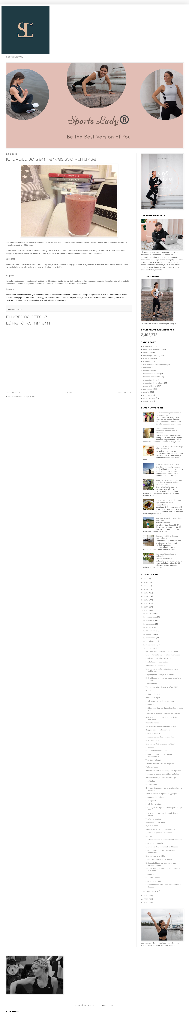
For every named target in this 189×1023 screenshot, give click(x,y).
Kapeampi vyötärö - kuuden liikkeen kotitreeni (167, 537)
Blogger (111, 1005)
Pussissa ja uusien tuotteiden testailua (162, 774)
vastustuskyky (149, 398)
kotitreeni (147, 368)
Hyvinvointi (147, 346)
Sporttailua (150, 781)
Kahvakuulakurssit (153, 881)
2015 (146, 603)
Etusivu (69, 392)
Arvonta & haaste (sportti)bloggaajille (161, 793)
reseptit (146, 395)
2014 (146, 607)
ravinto (19, 309)
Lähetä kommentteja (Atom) (23, 396)
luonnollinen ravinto (151, 374)
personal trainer (150, 386)
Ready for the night (154, 804)
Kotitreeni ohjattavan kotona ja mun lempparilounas (161, 864)
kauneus (146, 362)
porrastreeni (148, 389)
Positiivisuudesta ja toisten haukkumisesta (164, 840)
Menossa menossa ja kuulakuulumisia (162, 651)
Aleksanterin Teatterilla (155, 822)
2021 (146, 582)
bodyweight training (151, 355)
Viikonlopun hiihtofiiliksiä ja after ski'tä (162, 687)
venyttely (147, 401)
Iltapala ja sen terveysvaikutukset (160, 674)
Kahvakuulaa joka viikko (155, 856)
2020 (146, 586)
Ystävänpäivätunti (153, 760)
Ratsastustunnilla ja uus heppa (159, 859)
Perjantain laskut (153, 694)
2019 (146, 589)
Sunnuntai (150, 874)
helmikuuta (151, 648)
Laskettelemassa (153, 878)
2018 (146, 593)
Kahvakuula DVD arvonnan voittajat (160, 744)
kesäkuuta (150, 634)
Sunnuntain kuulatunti (155, 797)
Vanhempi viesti (124, 392)
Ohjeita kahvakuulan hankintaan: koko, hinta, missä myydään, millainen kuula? (169, 482)
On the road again (153, 698)
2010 (146, 903)
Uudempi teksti (13, 392)
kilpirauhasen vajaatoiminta (155, 365)
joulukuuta (150, 613)
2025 (146, 579)
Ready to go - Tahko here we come (160, 701)
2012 (146, 896)
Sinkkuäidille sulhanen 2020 (167, 464)
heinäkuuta (151, 631)
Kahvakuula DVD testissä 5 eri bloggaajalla (164, 847)
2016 (146, 600)
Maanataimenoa (152, 723)
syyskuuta (150, 624)
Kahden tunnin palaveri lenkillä (158, 658)
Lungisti (149, 836)
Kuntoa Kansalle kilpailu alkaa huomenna (163, 655)
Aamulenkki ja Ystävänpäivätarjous (160, 829)
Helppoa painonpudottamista (158, 730)
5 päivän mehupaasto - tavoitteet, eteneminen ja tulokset (166, 431)
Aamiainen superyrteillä (155, 665)
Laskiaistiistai (151, 784)
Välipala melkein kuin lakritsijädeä (160, 763)
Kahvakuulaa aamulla (154, 843)
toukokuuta (151, 638)
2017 (146, 596)
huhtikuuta (151, 641)
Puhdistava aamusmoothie (157, 662)
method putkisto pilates (153, 383)
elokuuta (150, 627)
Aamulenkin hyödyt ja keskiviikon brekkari (163, 714)
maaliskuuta (151, 645)
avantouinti (148, 352)
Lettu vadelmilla (152, 740)
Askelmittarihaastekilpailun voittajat (161, 726)
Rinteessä (150, 747)
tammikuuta (151, 891)
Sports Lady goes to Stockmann (159, 833)
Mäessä (149, 691)
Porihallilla (150, 705)
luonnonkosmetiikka (151, 377)
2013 (146, 610)
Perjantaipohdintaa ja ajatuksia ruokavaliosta (159, 755)
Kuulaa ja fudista (153, 733)
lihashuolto (148, 371)
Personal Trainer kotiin (152, 349)
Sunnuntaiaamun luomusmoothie (160, 737)
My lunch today (152, 767)
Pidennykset (151, 800)
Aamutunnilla (151, 684)
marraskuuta (151, 617)
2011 (146, 899)
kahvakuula (148, 359)
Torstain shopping (153, 819)
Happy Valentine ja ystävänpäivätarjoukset (164, 770)
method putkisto (150, 380)
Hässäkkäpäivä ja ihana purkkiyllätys (161, 777)
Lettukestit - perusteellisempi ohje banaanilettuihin (168, 501)
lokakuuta (150, 620)
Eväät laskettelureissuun (156, 751)
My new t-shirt (152, 826)
